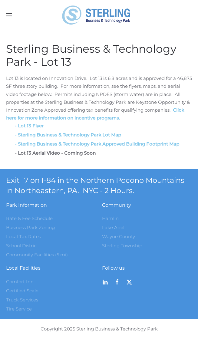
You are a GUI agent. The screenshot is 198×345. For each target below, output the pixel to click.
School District (22, 245)
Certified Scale (22, 291)
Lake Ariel (113, 227)
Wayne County (118, 236)
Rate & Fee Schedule (29, 218)
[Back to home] (99, 15)
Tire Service (19, 309)
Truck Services (22, 300)
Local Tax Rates (23, 236)
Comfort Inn (20, 281)
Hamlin (110, 218)
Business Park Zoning (30, 227)
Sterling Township (122, 245)
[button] (9, 15)
